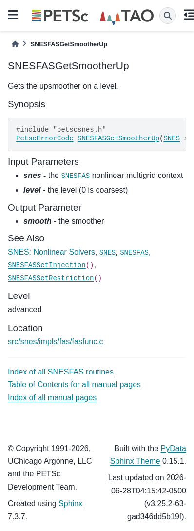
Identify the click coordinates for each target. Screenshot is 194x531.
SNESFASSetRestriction (51, 278)
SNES (171, 138)
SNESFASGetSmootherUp (118, 138)
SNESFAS (75, 176)
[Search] (167, 15)
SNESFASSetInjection (47, 265)
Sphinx (70, 503)
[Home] (15, 44)
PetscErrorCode (45, 138)
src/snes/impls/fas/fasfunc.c (55, 341)
